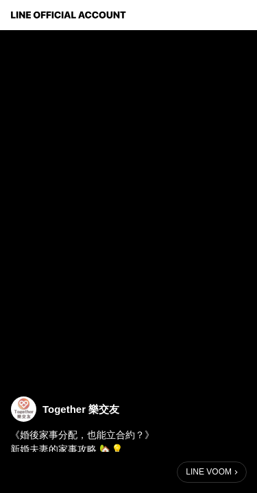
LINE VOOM (209, 472)
